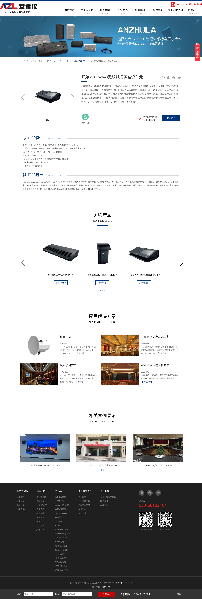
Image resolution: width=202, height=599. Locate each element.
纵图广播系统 (61, 509)
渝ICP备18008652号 (124, 583)
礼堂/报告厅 (41, 505)
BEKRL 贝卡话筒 (62, 505)
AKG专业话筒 (61, 538)
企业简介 (21, 497)
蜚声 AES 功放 (61, 566)
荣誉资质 (21, 505)
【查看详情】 (80, 353)
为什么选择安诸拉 (108, 497)
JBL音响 (58, 521)
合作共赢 (104, 491)
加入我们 (21, 509)
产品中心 (51, 61)
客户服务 (104, 501)
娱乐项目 (40, 530)
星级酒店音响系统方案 (155, 365)
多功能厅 (40, 501)
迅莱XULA (60, 501)
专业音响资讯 (85, 491)
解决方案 (40, 491)
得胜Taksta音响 (61, 570)
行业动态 (82, 497)
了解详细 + (60, 282)
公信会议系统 (61, 558)
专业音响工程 (84, 501)
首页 (40, 61)
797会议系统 (60, 562)
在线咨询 (171, 118)
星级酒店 (40, 517)
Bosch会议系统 (61, 530)
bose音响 (59, 517)
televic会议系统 (61, 550)
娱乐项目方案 (68, 365)
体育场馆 (40, 513)
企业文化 (21, 501)
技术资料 (82, 509)
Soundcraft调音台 (62, 534)
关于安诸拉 (22, 491)
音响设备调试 (84, 505)
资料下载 (82, 513)
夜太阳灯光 (60, 554)
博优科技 (106, 587)
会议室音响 (41, 497)
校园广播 (65, 336)
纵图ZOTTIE (60, 497)
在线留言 (104, 505)
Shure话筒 (64, 61)
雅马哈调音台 (61, 546)
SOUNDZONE (61, 513)
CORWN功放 (60, 525)
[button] (100, 290)
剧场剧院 (40, 509)
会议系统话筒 (79, 61)
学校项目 (40, 522)
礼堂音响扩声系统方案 (155, 336)
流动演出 (40, 526)
